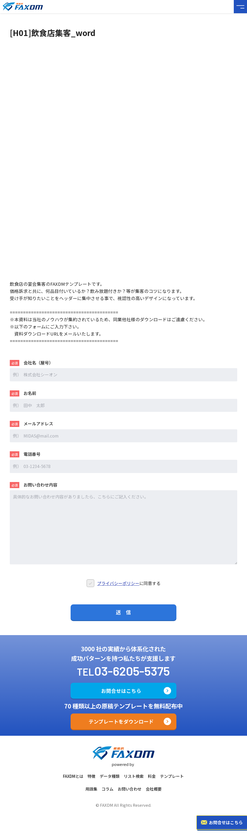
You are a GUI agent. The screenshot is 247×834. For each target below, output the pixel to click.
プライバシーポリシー (118, 587)
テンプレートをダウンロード (121, 721)
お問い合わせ (129, 789)
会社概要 (154, 789)
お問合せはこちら (121, 690)
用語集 (91, 789)
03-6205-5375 (132, 670)
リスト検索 (134, 776)
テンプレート (172, 776)
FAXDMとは (73, 776)
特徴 (91, 776)
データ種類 (110, 776)
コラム (107, 789)
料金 (152, 776)
